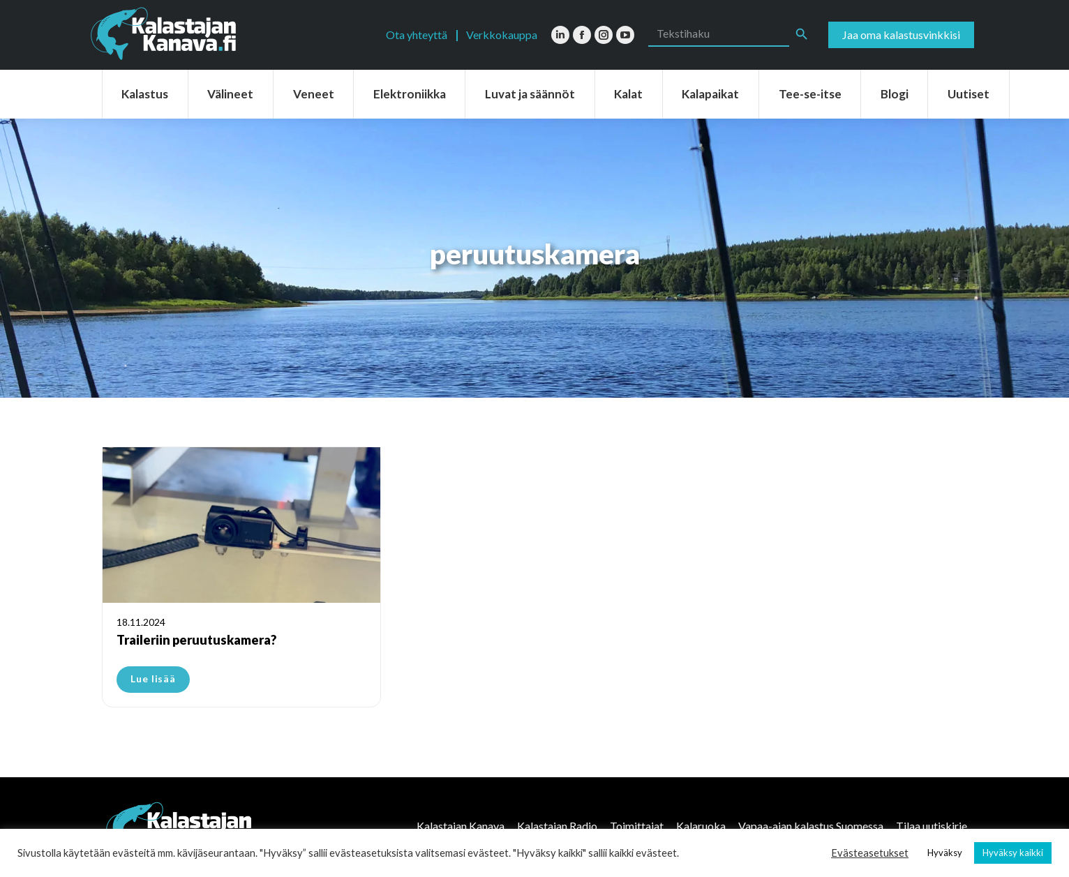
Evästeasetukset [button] (870, 853)
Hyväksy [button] (944, 852)
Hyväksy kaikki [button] (1012, 852)
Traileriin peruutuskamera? (196, 639)
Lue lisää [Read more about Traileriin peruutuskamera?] (153, 678)
